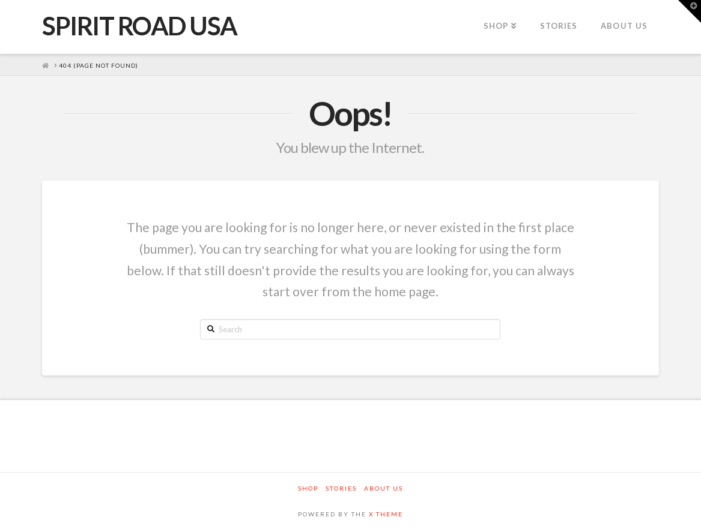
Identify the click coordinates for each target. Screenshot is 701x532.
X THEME (386, 514)
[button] (689, 11)
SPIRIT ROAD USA (139, 25)
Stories (341, 488)
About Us (383, 488)
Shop (308, 488)
